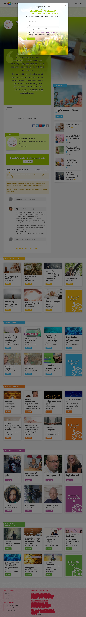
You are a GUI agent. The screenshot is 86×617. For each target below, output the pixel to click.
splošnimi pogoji (40, 32)
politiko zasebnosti (52, 32)
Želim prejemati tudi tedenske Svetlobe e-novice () (42, 34)
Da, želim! (31, 39)
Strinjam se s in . (42, 32)
